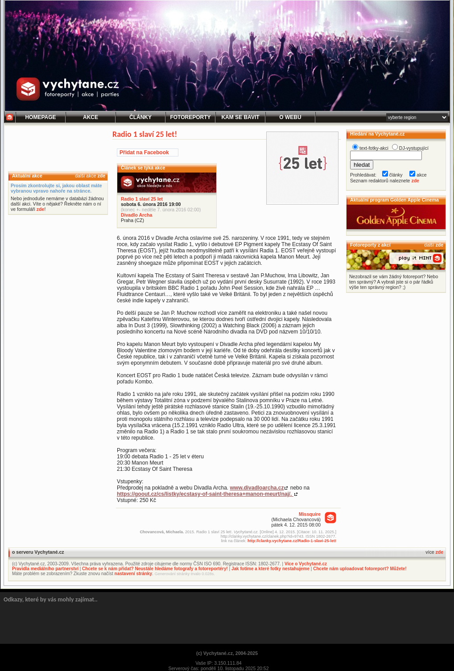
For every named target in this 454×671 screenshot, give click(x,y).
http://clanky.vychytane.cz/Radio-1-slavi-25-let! (292, 541)
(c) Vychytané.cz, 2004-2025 (227, 653)
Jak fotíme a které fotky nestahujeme (270, 568)
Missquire (310, 514)
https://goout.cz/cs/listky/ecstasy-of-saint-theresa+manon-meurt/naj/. (205, 494)
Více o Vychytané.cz (306, 563)
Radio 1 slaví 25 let (142, 199)
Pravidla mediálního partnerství (45, 568)
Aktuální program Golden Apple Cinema (394, 199)
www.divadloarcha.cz (257, 488)
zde (101, 175)
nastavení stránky (134, 573)
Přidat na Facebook (144, 152)
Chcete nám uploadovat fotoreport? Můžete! (359, 568)
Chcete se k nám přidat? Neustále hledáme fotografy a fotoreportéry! (155, 568)
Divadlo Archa (136, 215)
